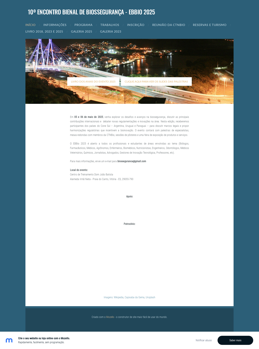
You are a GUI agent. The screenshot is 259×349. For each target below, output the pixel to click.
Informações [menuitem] (55, 25)
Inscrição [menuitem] (135, 25)
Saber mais (235, 340)
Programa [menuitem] (83, 25)
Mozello (110, 317)
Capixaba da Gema (135, 297)
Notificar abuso (204, 340)
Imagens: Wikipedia (114, 297)
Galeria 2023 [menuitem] (110, 31)
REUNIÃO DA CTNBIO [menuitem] (168, 25)
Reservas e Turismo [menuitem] (209, 25)
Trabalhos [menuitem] (109, 25)
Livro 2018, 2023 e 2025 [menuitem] (44, 31)
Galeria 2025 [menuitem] (81, 31)
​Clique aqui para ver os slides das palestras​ (156, 81)
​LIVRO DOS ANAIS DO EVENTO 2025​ (93, 81)
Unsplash (150, 297)
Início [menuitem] (30, 25)
